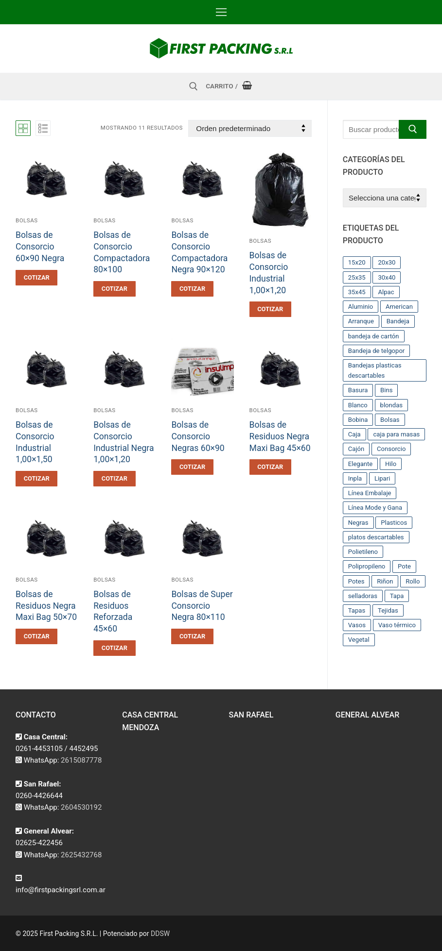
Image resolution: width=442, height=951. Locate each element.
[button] (36, 277)
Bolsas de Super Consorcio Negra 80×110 (201, 605)
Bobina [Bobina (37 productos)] (358, 419)
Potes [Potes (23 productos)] (356, 581)
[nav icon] (221, 12)
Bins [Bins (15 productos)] (386, 390)
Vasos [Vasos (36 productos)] (357, 625)
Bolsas (27, 220)
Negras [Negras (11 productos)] (358, 522)
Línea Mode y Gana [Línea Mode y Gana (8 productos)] (375, 507)
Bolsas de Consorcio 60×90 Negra (40, 246)
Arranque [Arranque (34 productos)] (361, 321)
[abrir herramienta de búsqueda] (193, 86)
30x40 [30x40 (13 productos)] (386, 277)
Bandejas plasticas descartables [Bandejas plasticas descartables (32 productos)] (375, 370)
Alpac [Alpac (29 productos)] (386, 292)
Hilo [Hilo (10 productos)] (390, 463)
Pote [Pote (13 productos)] (404, 566)
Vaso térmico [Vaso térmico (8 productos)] (397, 625)
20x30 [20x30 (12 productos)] (386, 262)
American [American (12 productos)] (399, 306)
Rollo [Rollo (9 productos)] (413, 581)
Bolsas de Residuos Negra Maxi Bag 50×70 (46, 605)
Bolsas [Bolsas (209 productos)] (390, 419)
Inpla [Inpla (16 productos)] (355, 478)
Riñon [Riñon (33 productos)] (385, 581)
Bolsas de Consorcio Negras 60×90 (197, 436)
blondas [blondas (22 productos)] (391, 405)
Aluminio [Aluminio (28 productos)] (360, 306)
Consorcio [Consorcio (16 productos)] (391, 448)
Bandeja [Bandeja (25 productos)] (398, 321)
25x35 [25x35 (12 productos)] (357, 277)
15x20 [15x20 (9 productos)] (357, 262)
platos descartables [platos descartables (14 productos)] (376, 537)
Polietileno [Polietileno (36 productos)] (363, 551)
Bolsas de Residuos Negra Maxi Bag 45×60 (280, 436)
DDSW (160, 933)
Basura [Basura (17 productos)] (358, 390)
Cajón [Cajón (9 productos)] (356, 448)
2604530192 (81, 807)
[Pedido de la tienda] (249, 128)
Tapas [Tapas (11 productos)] (357, 610)
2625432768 (81, 855)
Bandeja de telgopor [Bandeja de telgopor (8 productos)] (376, 350)
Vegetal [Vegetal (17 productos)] (359, 639)
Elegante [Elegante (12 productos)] (360, 463)
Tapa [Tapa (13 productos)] (397, 596)
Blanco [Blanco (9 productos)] (358, 405)
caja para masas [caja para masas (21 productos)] (396, 434)
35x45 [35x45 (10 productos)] (357, 292)
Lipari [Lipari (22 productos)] (382, 478)
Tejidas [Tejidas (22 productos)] (388, 610)
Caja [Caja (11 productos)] (354, 434)
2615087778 (81, 760)
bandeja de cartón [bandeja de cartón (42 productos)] (373, 336)
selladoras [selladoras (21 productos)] (362, 596)
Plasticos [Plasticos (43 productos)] (394, 522)
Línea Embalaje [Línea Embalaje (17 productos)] (369, 493)
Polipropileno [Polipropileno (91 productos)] (367, 566)
